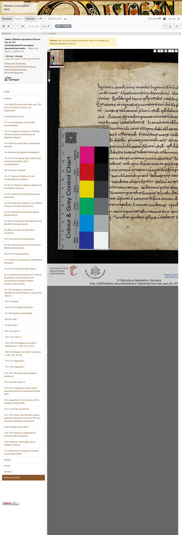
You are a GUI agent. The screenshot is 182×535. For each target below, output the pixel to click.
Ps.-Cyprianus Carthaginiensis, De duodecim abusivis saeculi (23, 222)
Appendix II (14, 367)
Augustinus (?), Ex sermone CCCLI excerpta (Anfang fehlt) (21, 401)
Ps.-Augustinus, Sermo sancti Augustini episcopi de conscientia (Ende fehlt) (22, 391)
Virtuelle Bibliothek (14, 73)
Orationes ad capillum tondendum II (22, 152)
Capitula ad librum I (19, 307)
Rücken (7, 466)
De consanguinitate (16, 254)
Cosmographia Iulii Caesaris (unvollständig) (19, 124)
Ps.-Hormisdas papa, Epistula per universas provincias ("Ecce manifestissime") (22, 161)
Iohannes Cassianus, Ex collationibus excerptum (23, 261)
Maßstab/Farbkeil (12, 477)
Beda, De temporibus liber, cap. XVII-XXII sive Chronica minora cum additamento (22, 107)
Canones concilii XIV (16, 409)
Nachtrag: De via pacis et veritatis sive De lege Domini (21, 452)
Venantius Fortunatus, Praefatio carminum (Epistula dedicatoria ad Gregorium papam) (22, 134)
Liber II (11, 325)
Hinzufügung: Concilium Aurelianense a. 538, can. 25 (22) (20, 344)
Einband (7, 98)
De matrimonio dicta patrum (19, 239)
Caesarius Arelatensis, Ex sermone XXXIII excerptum (20, 434)
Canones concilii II (14, 382)
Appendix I (14, 361)
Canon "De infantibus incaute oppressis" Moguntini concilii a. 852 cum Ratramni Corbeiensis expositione (22, 418)
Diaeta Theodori (15, 170)
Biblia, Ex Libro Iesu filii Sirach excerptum (19, 231)
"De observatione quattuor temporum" (20, 374)
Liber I (11, 319)
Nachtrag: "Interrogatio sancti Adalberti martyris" (19, 443)
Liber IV (13, 337)
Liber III (12, 331)
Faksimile (30, 19)
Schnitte (7, 471)
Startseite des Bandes (16, 64)
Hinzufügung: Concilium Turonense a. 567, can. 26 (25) (23, 353)
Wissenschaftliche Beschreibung (21, 67)
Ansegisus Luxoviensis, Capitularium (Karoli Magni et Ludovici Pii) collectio (23, 293)
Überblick (19, 19)
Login (172, 19)
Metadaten (7, 19)
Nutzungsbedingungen (16, 70)
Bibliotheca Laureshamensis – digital (17, 7)
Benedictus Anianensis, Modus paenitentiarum (21, 213)
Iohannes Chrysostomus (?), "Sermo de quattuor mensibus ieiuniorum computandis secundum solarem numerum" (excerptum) (22, 279)
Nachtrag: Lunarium (14, 116)
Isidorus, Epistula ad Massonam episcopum (22, 195)
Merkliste (154, 19)
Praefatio (11, 301)
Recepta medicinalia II (16, 427)
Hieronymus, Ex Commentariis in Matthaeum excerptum (22, 246)
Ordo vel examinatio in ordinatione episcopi (22, 145)
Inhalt (6, 92)
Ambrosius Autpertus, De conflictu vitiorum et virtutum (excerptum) (23, 204)
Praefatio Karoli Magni (18, 313)
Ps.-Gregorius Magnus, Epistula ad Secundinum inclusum (23, 186)
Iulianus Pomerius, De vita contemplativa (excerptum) (19, 177)
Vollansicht (55, 18)
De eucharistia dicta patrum (20, 269)
